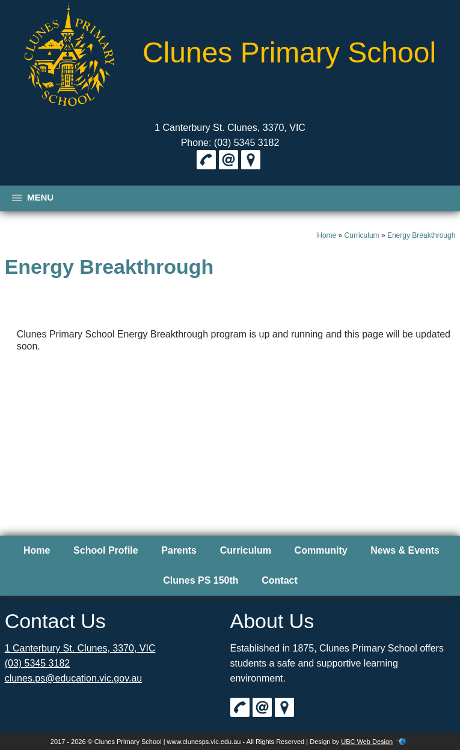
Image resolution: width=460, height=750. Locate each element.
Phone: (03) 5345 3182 (230, 143)
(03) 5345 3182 (37, 663)
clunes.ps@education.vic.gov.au (74, 678)
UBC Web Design (367, 741)
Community (321, 550)
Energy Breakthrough (421, 235)
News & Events (405, 550)
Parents (179, 550)
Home (326, 235)
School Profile (105, 550)
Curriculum (362, 235)
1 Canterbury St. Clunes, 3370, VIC (230, 127)
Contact (280, 580)
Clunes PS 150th (200, 580)
